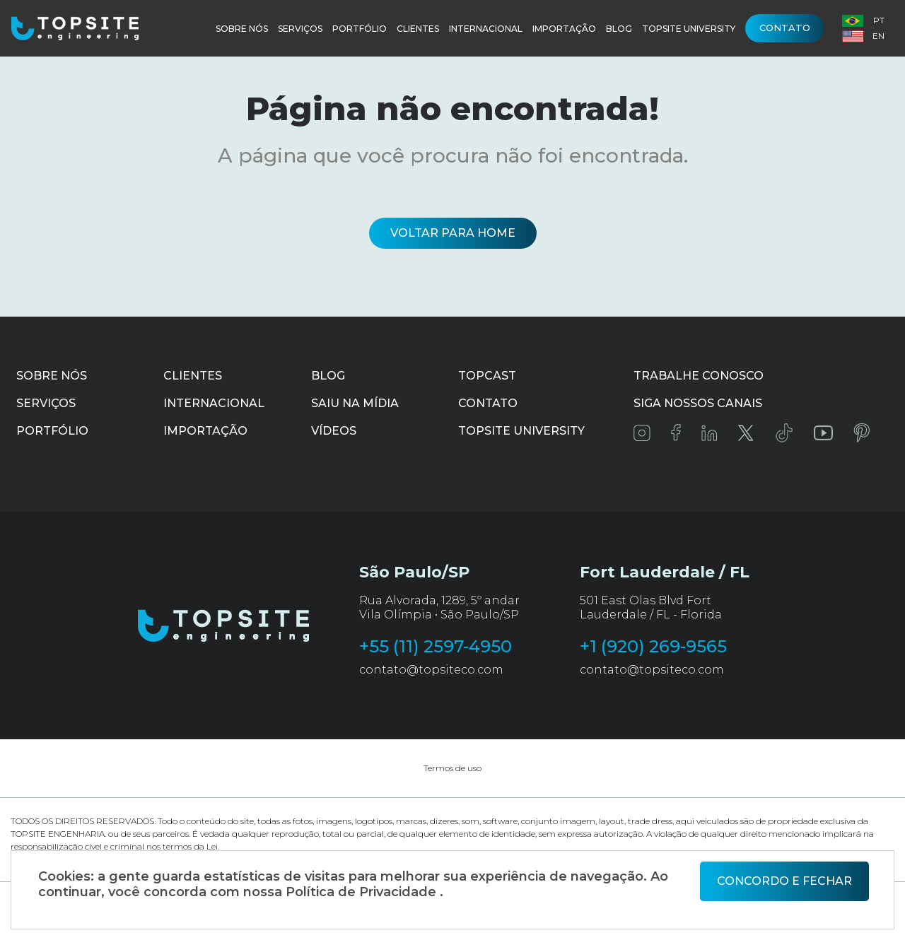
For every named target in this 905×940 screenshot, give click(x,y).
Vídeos (333, 430)
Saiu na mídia (355, 403)
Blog (619, 28)
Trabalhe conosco (699, 375)
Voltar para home (452, 233)
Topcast (487, 375)
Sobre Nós (242, 28)
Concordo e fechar (784, 881)
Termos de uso (452, 768)
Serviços (300, 28)
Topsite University (688, 28)
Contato (784, 27)
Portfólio (359, 28)
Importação (564, 28)
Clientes (418, 28)
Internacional (485, 28)
